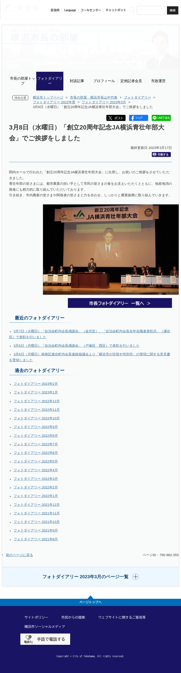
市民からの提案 (73, 617)
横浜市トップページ (48, 97)
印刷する (161, 154)
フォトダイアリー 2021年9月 (36, 530)
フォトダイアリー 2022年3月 (36, 479)
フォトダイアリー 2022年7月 (36, 444)
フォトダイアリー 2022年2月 (36, 487)
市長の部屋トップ (22, 80)
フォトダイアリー (49, 80)
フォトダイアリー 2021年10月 (37, 522)
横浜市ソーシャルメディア (44, 626)
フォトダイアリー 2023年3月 (104, 102)
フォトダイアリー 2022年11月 (37, 410)
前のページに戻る (19, 555)
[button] (90, 576)
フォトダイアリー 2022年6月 (36, 453)
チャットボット (116, 10)
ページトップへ (90, 602)
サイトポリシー (36, 617)
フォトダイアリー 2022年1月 (36, 496)
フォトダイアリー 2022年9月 (36, 427)
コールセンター (91, 10)
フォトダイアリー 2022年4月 (36, 470)
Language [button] (70, 10)
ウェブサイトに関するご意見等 (122, 617)
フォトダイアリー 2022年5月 (36, 461)
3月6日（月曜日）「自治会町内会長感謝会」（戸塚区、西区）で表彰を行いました (77, 345)
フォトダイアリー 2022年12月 (37, 401)
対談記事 (77, 81)
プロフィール (104, 81)
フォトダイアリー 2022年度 (54, 102)
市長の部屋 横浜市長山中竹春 (93, 97)
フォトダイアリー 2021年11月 (37, 513)
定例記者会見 (131, 81)
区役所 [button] (55, 10)
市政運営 (158, 81)
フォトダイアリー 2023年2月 (36, 384)
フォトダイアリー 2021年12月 (37, 504)
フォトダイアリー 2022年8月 (36, 435)
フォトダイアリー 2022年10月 (37, 418)
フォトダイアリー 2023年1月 (36, 392)
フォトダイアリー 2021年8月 (36, 539)
